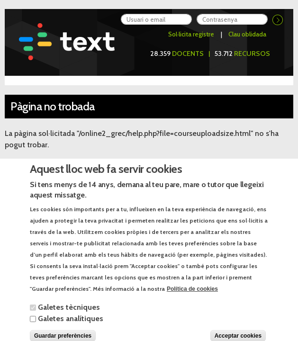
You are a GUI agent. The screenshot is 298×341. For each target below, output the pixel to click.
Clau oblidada (247, 34)
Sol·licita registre (191, 34)
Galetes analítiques (70, 327)
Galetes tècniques (69, 315)
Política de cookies (192, 297)
